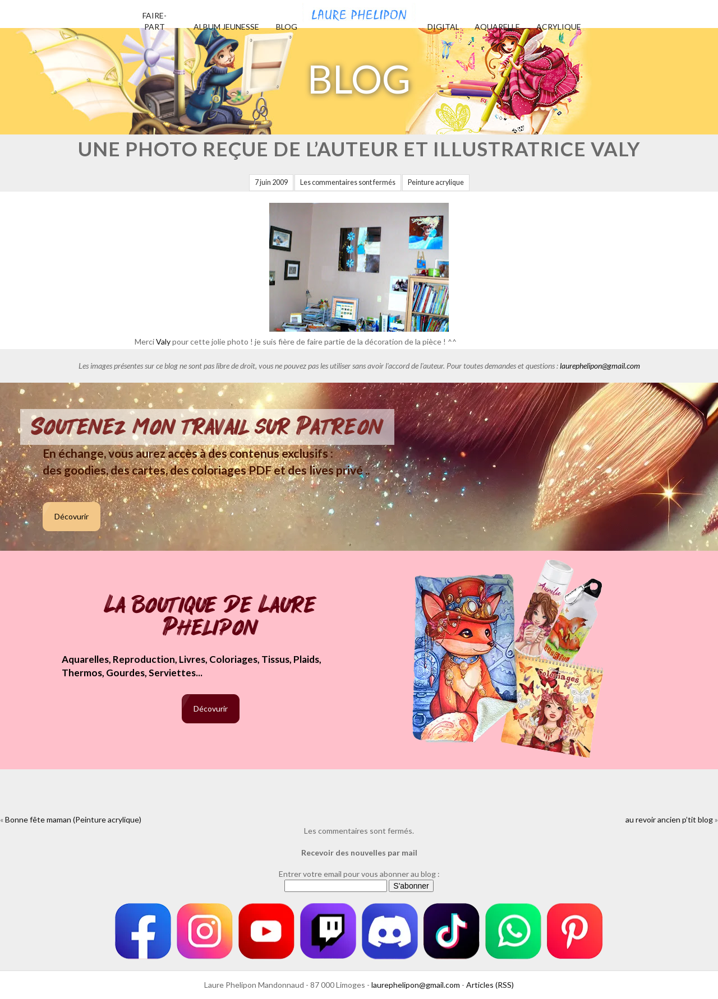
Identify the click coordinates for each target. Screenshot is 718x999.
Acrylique (558, 26)
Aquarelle (497, 26)
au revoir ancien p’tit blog (669, 819)
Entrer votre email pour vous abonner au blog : (359, 874)
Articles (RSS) (490, 984)
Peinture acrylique (436, 182)
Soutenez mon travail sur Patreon (207, 427)
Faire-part (154, 21)
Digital (443, 26)
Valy (163, 341)
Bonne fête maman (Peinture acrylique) (73, 819)
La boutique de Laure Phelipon (210, 617)
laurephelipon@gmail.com (600, 365)
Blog (286, 26)
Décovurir (71, 516)
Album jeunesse (226, 26)
